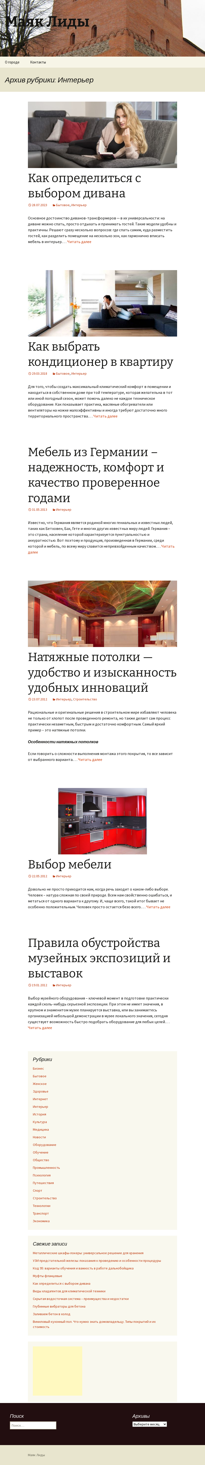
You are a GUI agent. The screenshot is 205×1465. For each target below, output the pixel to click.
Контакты (38, 62)
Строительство (85, 699)
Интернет (40, 1099)
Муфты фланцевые (47, 1276)
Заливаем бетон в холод (51, 1314)
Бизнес (38, 1068)
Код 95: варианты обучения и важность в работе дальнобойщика (83, 1268)
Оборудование (44, 1144)
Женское (40, 1083)
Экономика (41, 1221)
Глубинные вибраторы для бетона (59, 1306)
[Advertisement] (57, 1371)
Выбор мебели (70, 864)
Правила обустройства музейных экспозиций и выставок (99, 958)
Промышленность (46, 1167)
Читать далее (79, 241)
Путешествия (43, 1183)
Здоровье (40, 1091)
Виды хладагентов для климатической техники (69, 1291)
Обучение (40, 1152)
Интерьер (79, 205)
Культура (40, 1122)
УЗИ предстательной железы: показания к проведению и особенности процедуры (97, 1260)
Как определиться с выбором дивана (61, 1283)
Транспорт (41, 1213)
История (39, 1114)
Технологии (41, 1205)
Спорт (37, 1190)
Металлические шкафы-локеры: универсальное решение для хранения (88, 1253)
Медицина (41, 1129)
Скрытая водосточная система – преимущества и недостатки (81, 1298)
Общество (41, 1160)
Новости (39, 1137)
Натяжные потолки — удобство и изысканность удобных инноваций (102, 672)
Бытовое (63, 205)
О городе (12, 62)
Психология (42, 1175)
